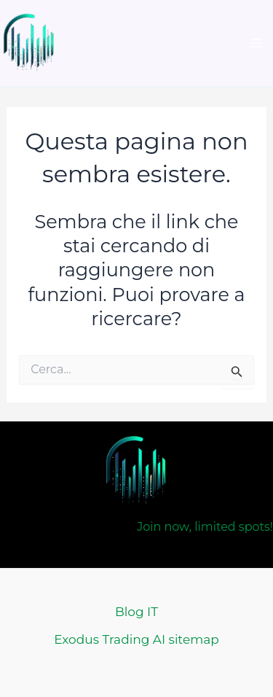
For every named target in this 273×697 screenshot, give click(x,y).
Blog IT (136, 611)
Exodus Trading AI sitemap (136, 639)
